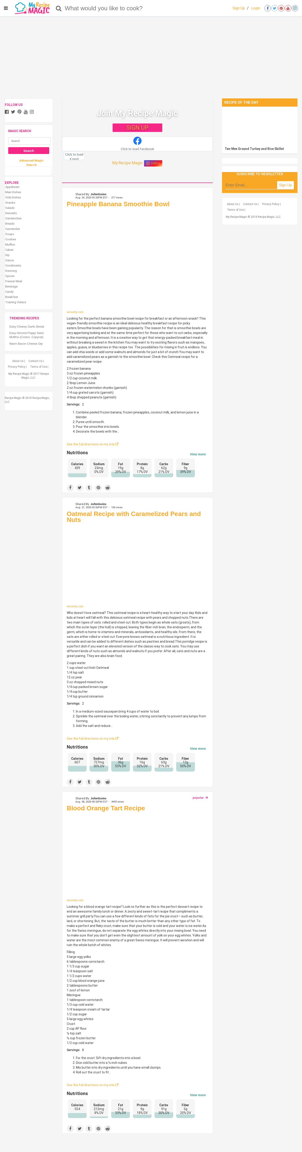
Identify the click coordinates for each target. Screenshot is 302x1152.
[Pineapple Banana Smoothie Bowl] (137, 260)
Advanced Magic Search (31, 162)
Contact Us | (36, 361)
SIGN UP (137, 127)
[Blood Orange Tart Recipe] (137, 856)
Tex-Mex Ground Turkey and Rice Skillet (254, 149)
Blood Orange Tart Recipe (106, 808)
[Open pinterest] (281, 8)
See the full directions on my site (93, 444)
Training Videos (15, 302)
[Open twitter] (274, 8)
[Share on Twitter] (79, 487)
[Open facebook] (267, 8)
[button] (137, 143)
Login (255, 8)
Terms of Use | (39, 366)
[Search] (58, 8)
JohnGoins (98, 194)
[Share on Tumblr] (89, 487)
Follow (153, 163)
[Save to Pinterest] (98, 487)
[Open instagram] (295, 8)
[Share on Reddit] (107, 487)
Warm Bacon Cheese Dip (26, 343)
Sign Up (238, 8)
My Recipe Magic (127, 163)
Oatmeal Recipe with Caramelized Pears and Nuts (134, 516)
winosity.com (75, 312)
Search (28, 151)
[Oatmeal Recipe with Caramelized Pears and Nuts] (137, 565)
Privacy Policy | (17, 366)
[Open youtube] (288, 8)
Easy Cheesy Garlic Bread (26, 326)
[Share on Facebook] (70, 487)
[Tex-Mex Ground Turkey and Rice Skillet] (259, 125)
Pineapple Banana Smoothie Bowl (118, 204)
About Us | (18, 361)
